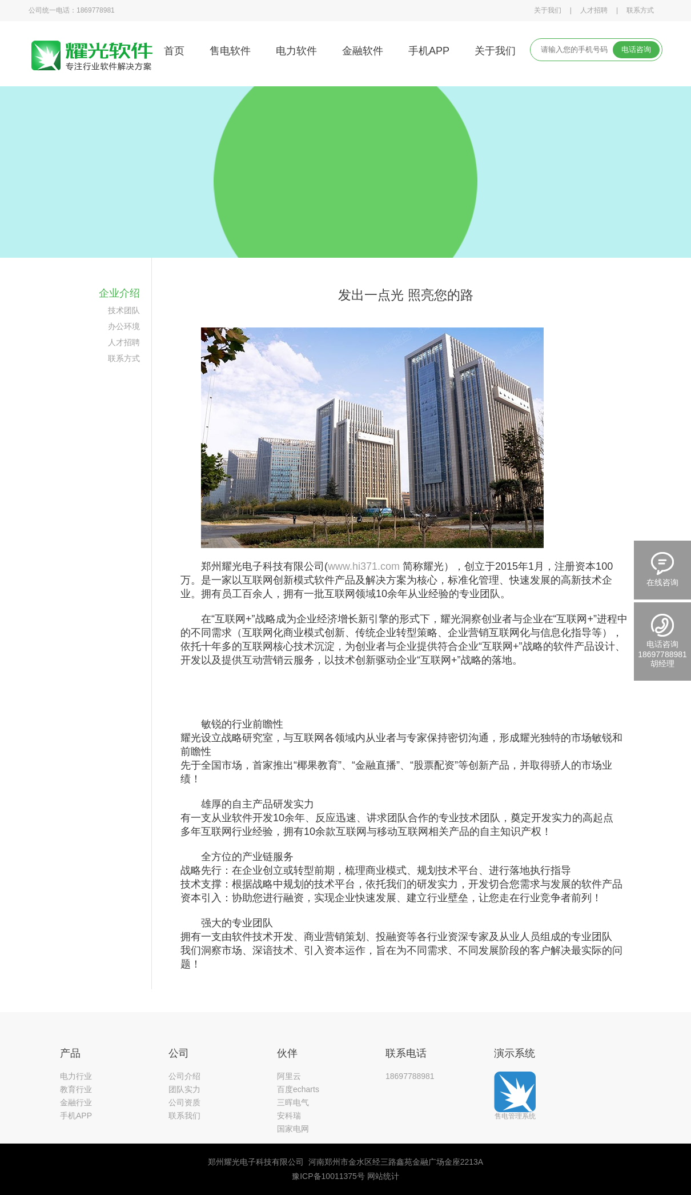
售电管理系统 (515, 1116)
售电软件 (230, 51)
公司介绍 (184, 1076)
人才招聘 (594, 10)
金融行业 (76, 1102)
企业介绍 (119, 293)
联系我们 (184, 1115)
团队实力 (184, 1089)
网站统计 (383, 1176)
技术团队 (124, 310)
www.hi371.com (364, 566)
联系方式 (640, 10)
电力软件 (296, 51)
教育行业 (76, 1089)
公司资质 (184, 1102)
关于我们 (547, 10)
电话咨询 (636, 49)
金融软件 (362, 51)
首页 (174, 51)
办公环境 (124, 326)
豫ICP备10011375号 (328, 1176)
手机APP (428, 51)
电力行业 (76, 1076)
